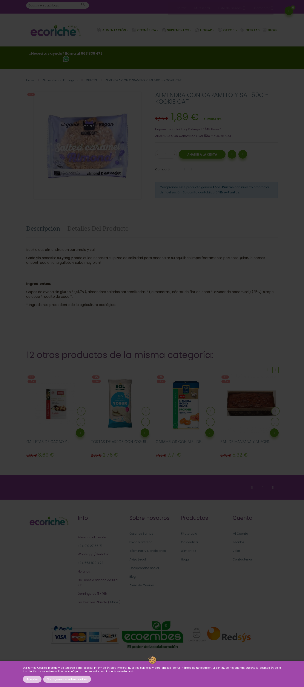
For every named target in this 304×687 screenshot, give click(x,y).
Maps (113, 602)
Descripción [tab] (43, 228)
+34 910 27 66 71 (90, 546)
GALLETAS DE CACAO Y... (47, 441)
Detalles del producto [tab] (98, 228)
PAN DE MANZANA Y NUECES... (245, 441)
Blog (132, 576)
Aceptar (32, 679)
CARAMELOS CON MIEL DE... (179, 441)
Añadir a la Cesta (202, 154)
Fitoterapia (189, 533)
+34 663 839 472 (90, 563)
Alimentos (188, 551)
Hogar (185, 559)
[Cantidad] (166, 154)
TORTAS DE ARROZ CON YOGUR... (119, 441)
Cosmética (189, 542)
